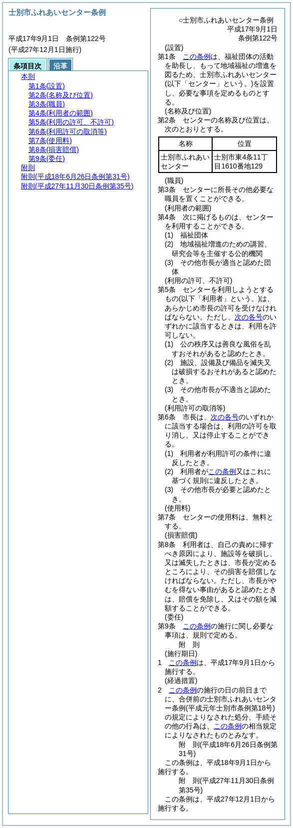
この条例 (197, 56)
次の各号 (249, 317)
